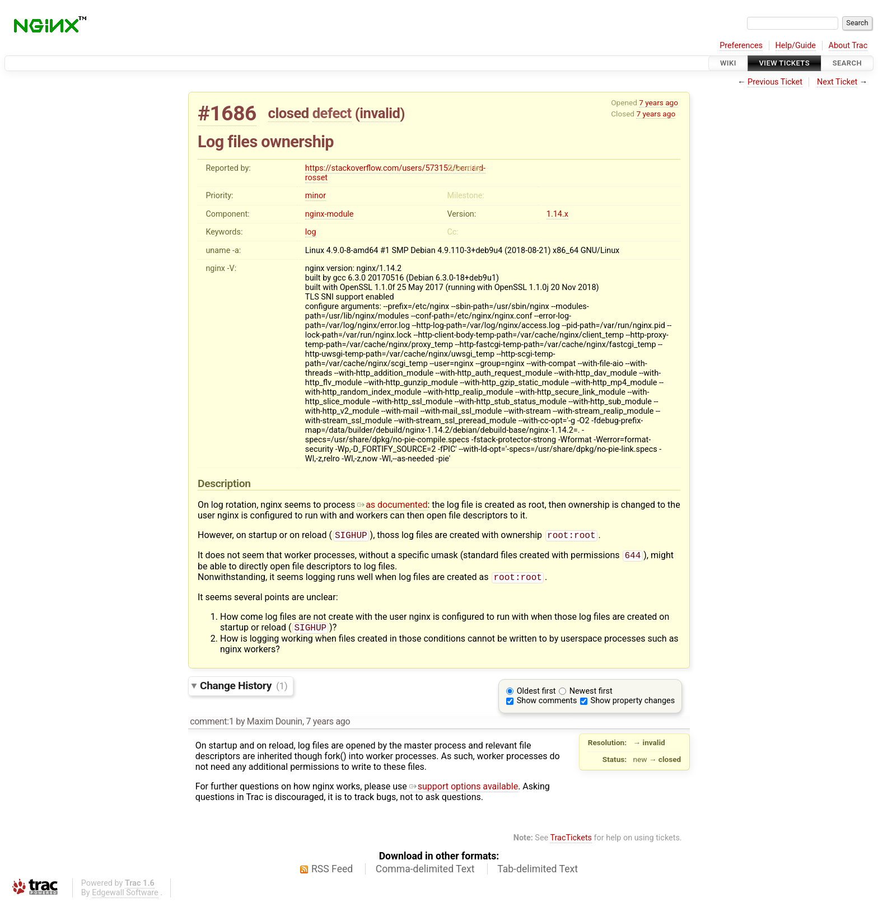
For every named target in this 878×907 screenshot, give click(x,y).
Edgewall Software (125, 897)
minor (315, 195)
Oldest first (536, 695)
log (310, 232)
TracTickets (571, 842)
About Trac (848, 45)
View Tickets (784, 63)
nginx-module (329, 214)
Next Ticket (837, 82)
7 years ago (658, 102)
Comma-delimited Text (425, 873)
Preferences (741, 45)
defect (332, 113)
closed (288, 113)
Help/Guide (796, 45)
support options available (463, 791)
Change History (243, 690)
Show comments (547, 705)
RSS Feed (332, 873)
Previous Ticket (775, 82)
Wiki (728, 63)
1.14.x (557, 214)
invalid (379, 113)
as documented (392, 504)
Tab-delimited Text (537, 873)
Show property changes (633, 705)
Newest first (591, 695)
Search (847, 63)
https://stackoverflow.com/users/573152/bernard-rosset (395, 173)
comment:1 (211, 726)
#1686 (227, 113)
